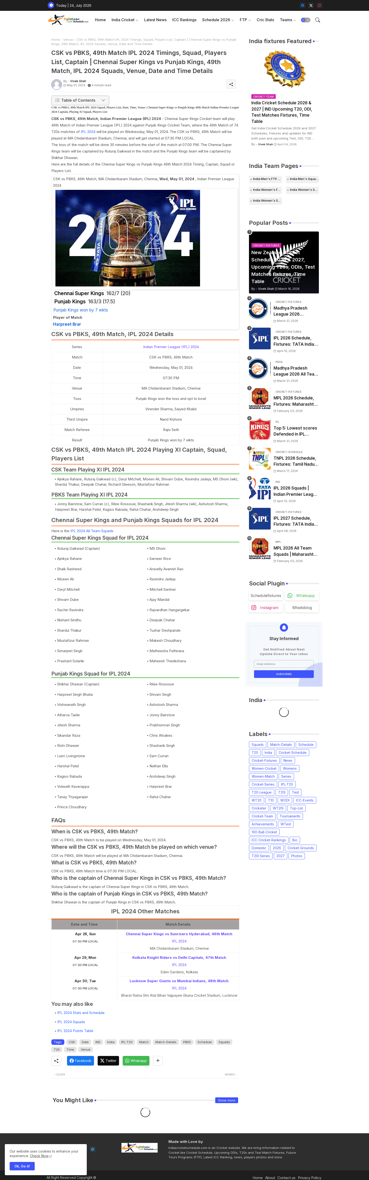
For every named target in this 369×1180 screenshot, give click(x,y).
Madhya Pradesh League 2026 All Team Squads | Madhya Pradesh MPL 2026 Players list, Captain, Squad (296, 372)
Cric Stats (265, 19)
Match (144, 1042)
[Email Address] (284, 664)
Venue (68, 39)
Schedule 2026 (216, 19)
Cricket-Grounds (301, 848)
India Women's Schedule (304, 190)
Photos (296, 856)
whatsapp (305, 595)
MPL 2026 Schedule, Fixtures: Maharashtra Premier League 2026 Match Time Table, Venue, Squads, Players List (296, 401)
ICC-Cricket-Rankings (269, 840)
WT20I (278, 808)
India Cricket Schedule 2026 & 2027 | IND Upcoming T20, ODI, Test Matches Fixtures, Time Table (281, 112)
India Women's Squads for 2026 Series (267, 200)
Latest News (155, 19)
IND (98, 1042)
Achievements (263, 824)
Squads (224, 1042)
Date (85, 1042)
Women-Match (263, 776)
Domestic (259, 848)
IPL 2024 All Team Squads (92, 531)
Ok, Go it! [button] (22, 1166)
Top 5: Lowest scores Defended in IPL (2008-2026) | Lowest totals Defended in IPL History (296, 432)
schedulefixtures (265, 595)
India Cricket (123, 19)
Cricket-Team (262, 816)
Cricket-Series (263, 784)
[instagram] (319, 5)
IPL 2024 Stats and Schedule (81, 1012)
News (287, 760)
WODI (284, 800)
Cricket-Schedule (293, 752)
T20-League (262, 792)
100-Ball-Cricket (264, 832)
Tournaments (290, 816)
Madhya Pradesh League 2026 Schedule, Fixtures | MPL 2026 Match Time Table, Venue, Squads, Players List (296, 312)
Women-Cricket (264, 768)
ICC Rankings (184, 19)
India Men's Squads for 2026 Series (304, 179)
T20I (281, 792)
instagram (269, 607)
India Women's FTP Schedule (267, 190)
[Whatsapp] (136, 1061)
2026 (277, 848)
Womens (290, 768)
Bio (294, 840)
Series (286, 776)
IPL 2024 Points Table (75, 1030)
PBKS (187, 1042)
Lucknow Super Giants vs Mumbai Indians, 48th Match (179, 981)
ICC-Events (305, 800)
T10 (271, 800)
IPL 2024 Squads (71, 1022)
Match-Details (165, 1042)
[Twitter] (108, 1061)
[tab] (100, 20)
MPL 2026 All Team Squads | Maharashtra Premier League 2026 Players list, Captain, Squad (296, 551)
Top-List (296, 808)
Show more (226, 1100)
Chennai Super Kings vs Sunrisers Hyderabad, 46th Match (179, 934)
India (110, 1042)
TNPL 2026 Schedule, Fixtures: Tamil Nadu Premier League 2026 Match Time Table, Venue (295, 462)
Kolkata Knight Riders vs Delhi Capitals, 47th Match (179, 957)
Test (295, 792)
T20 (57, 1049)
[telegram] (93, 1149)
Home (100, 19)
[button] (305, 20)
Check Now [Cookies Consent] (39, 1156)
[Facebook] (80, 1061)
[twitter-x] (311, 5)
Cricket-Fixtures (264, 760)
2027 (280, 856)
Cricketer (259, 808)
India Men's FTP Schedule (267, 179)
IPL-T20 (127, 1042)
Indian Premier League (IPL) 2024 (171, 347)
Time (70, 1049)
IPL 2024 (88, 131)
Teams (286, 19)
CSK (72, 1042)
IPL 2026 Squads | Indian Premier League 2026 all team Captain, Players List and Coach (296, 491)
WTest (286, 824)
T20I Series (261, 856)
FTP (243, 19)
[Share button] (157, 1061)
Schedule (205, 1042)
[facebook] (303, 5)
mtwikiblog (302, 607)
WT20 (257, 800)
